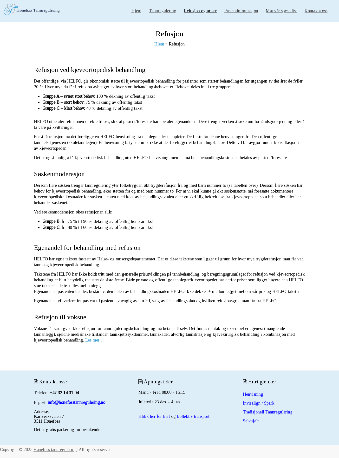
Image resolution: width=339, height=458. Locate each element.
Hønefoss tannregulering (55, 449)
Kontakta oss (316, 10)
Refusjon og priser (200, 10)
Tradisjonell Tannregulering (268, 412)
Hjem (136, 10)
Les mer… (94, 340)
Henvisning (253, 394)
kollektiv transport (193, 416)
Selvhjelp (251, 421)
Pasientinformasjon (241, 10)
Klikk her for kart (154, 416)
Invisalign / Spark (258, 403)
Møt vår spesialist (281, 10)
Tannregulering (162, 10)
